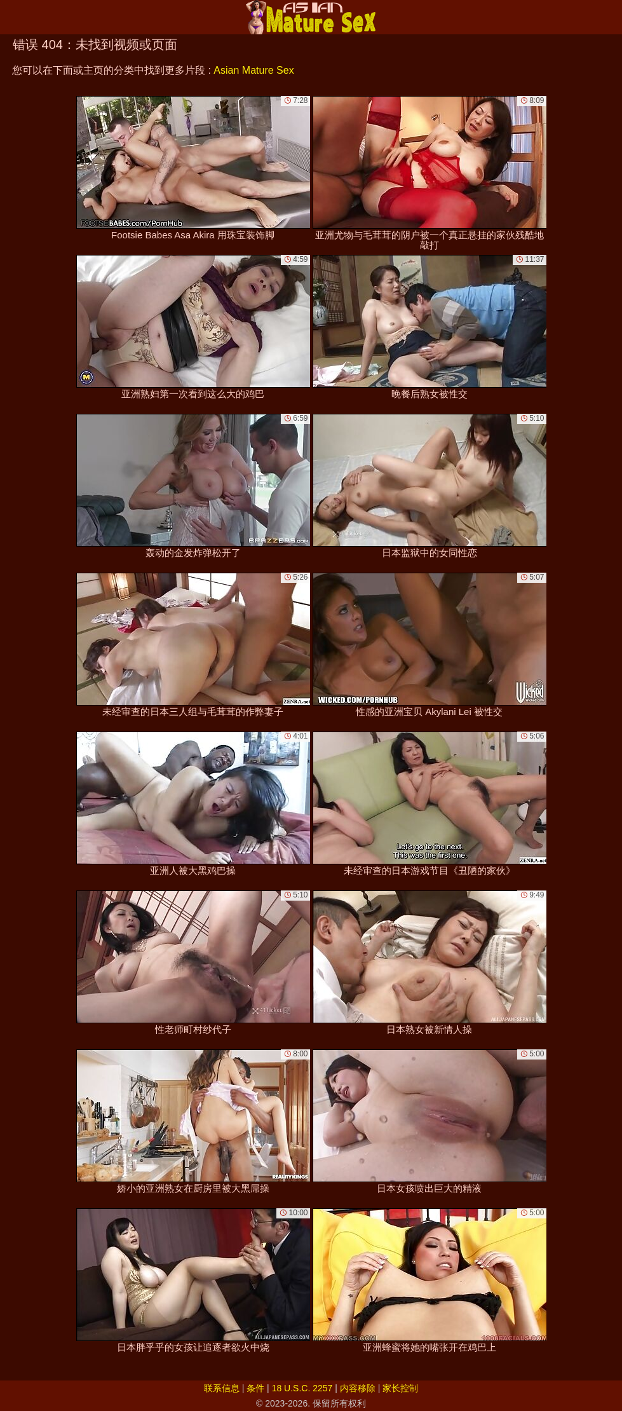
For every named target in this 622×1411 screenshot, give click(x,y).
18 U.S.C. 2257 (302, 1388)
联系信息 (222, 1388)
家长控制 (400, 1388)
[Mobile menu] (11, 17)
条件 (255, 1388)
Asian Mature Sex (253, 70)
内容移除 (357, 1388)
